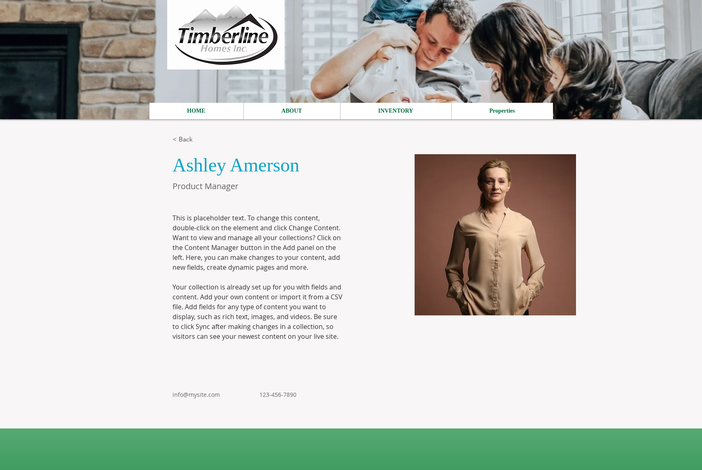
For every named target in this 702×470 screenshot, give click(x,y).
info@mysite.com (196, 394)
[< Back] (189, 140)
